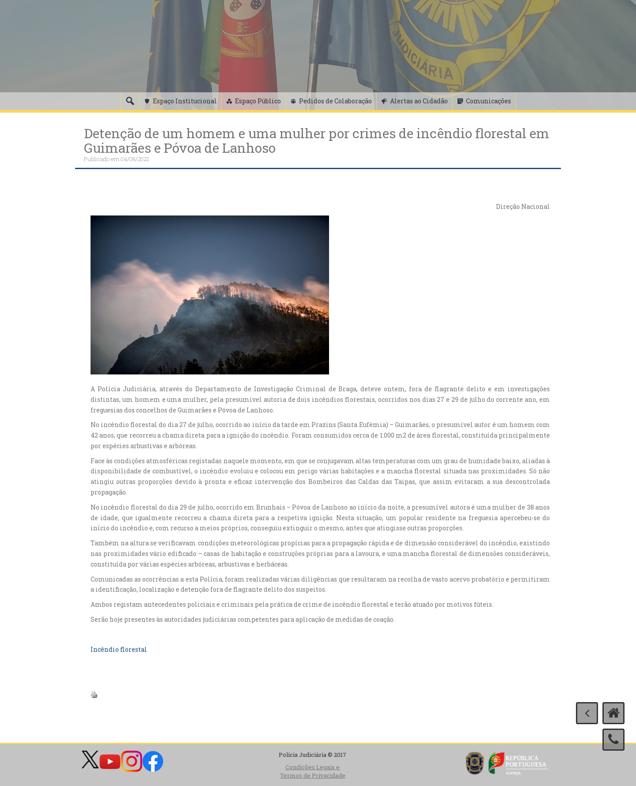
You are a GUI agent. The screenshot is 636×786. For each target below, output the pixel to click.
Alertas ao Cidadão (419, 101)
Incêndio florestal (119, 649)
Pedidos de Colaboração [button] (335, 101)
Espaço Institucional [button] (185, 101)
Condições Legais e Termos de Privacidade (312, 771)
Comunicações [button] (488, 101)
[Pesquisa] (130, 101)
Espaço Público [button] (258, 101)
